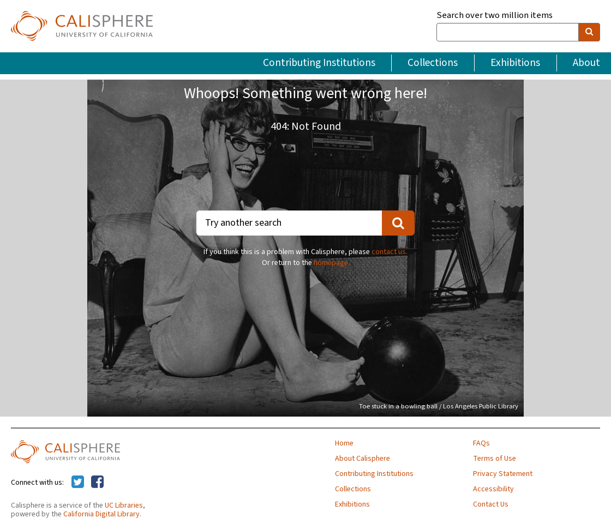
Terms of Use (494, 458)
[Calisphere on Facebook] (97, 482)
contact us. (390, 251)
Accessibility (493, 489)
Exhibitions (515, 62)
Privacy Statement (502, 474)
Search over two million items (494, 15)
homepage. (332, 262)
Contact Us (490, 504)
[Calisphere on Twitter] (77, 482)
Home (344, 443)
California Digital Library (101, 514)
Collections (433, 62)
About (586, 62)
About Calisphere (362, 458)
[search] (589, 32)
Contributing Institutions (319, 62)
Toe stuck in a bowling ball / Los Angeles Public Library (438, 406)
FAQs (481, 443)
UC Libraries (124, 505)
